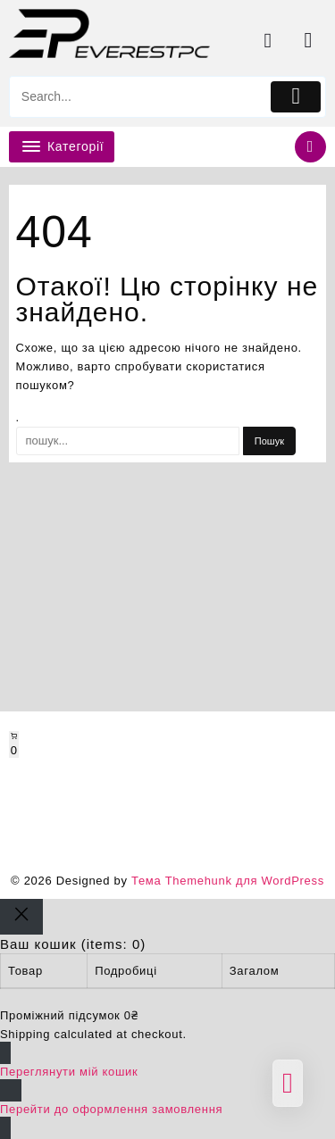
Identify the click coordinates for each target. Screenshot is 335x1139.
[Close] (21, 917)
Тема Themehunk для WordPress (227, 880)
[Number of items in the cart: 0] (14, 744)
